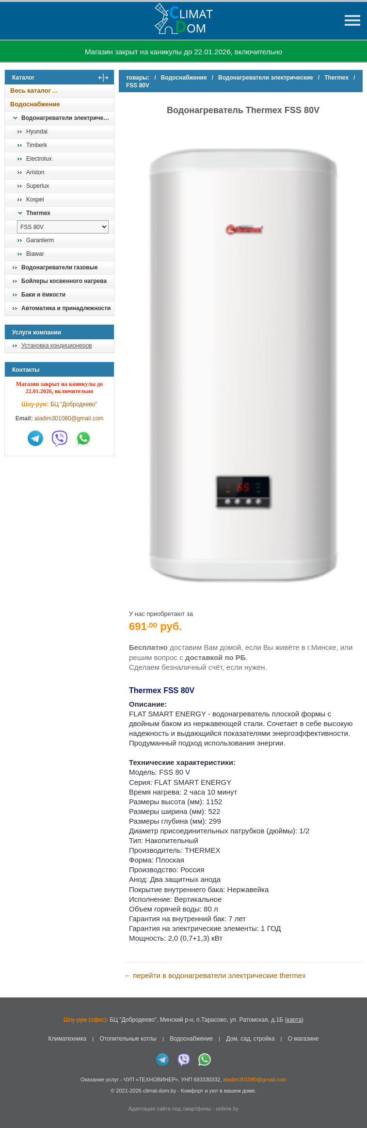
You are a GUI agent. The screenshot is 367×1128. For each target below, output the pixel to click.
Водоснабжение (35, 104)
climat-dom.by (159, 1091)
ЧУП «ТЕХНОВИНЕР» (151, 1079)
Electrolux (39, 158)
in (13, 1097)
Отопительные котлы (128, 1038)
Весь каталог (30, 90)
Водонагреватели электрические (67, 118)
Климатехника (67, 1038)
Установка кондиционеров (56, 345)
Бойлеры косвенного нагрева (64, 281)
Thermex (38, 213)
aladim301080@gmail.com (68, 418)
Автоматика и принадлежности (66, 308)
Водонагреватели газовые (59, 267)
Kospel (35, 199)
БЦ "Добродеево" (73, 404)
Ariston (35, 172)
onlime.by (227, 1108)
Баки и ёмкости (43, 294)
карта (294, 1019)
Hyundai (37, 131)
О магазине (303, 1038)
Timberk (36, 145)
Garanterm (40, 240)
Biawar (35, 253)
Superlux (37, 185)
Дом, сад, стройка (250, 1038)
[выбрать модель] (63, 226)
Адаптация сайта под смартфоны (169, 1108)
